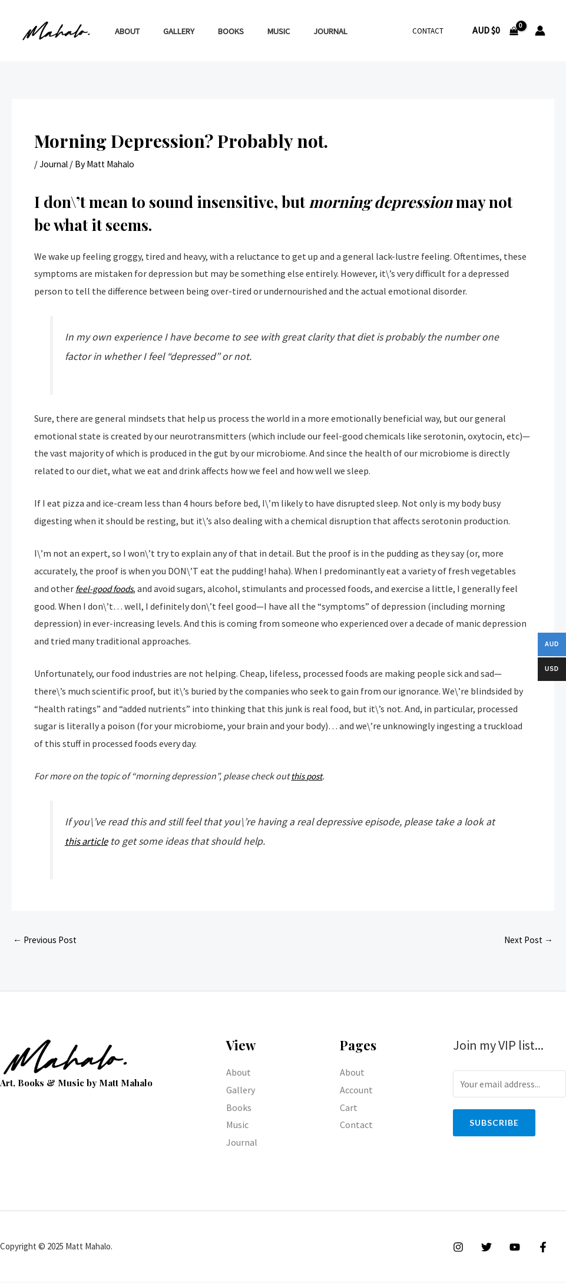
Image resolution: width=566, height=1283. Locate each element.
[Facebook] (534, 1248)
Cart (349, 1109)
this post (308, 776)
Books (214, 31)
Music (255, 31)
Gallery (168, 31)
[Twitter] (483, 1248)
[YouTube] (509, 1248)
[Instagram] (458, 1248)
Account (356, 1091)
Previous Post (46, 941)
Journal (301, 31)
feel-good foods (106, 588)
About (123, 31)
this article (87, 841)
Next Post (527, 941)
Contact (432, 31)
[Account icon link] (540, 30)
